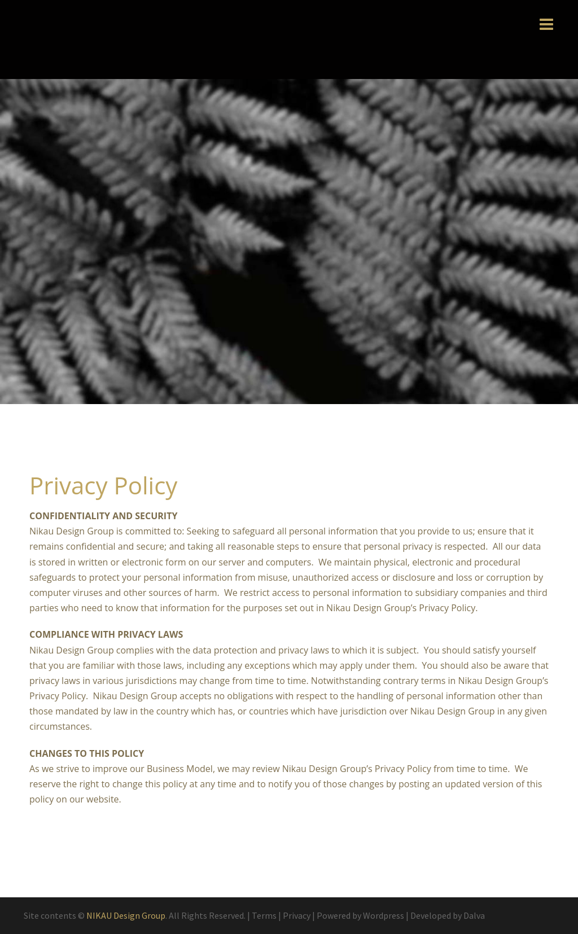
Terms (264, 915)
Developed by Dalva (447, 915)
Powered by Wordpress (360, 915)
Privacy (296, 915)
